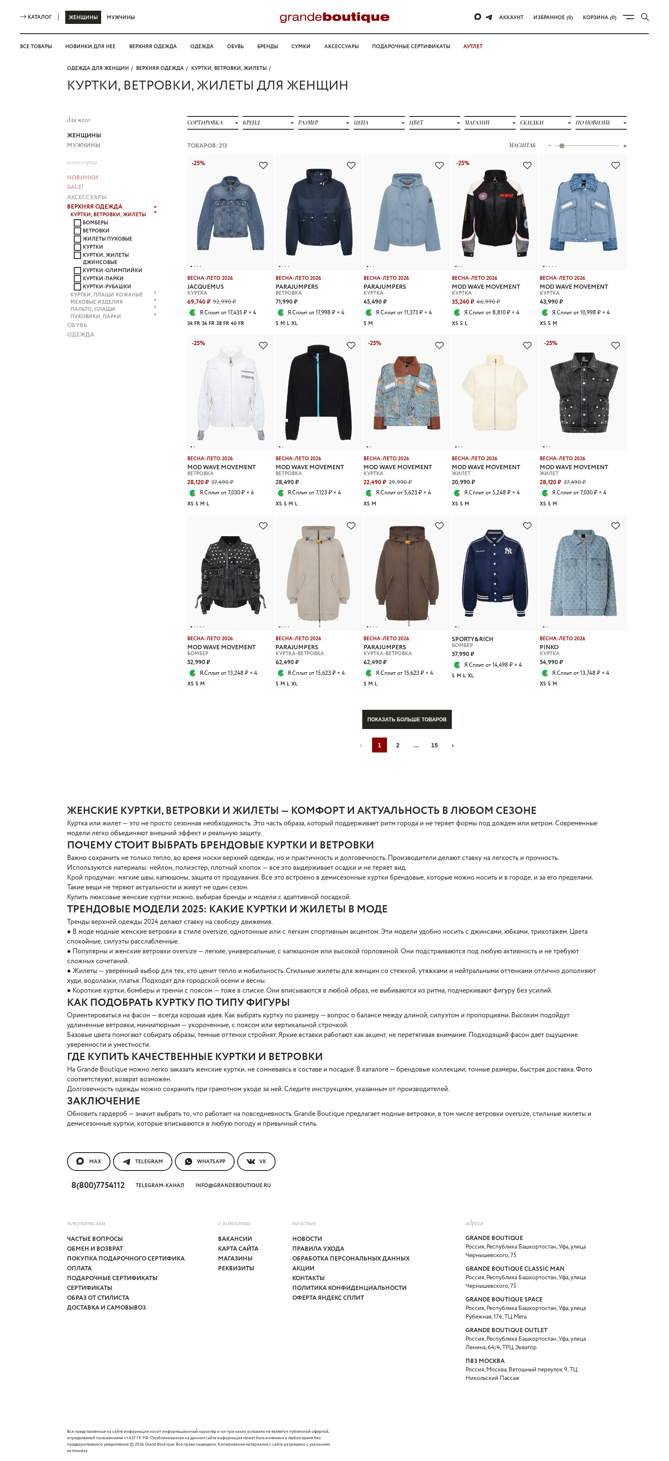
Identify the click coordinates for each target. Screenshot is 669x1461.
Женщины (83, 17)
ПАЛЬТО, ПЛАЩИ (113, 309)
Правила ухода (318, 1249)
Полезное (304, 1222)
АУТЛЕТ (473, 46)
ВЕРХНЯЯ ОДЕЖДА (160, 68)
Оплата (79, 1268)
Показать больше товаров (407, 720)
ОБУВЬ (77, 325)
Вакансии (235, 1239)
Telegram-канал (160, 1185)
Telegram (142, 1161)
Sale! (75, 187)
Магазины (235, 1259)
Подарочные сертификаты (411, 46)
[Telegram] (489, 17)
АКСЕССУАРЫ (87, 197)
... (416, 745)
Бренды (267, 46)
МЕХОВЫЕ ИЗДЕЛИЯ (113, 302)
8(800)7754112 (98, 1185)
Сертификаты (89, 1288)
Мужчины (121, 17)
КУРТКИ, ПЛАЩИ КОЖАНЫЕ (113, 295)
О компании (234, 1222)
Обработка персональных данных (351, 1259)
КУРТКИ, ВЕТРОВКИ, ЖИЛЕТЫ (229, 68)
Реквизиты (236, 1268)
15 (434, 745)
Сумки (301, 46)
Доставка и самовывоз (106, 1308)
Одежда (202, 46)
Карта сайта (238, 1249)
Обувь (235, 46)
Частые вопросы (95, 1239)
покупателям (86, 1222)
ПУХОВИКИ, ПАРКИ (113, 316)
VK (256, 1161)
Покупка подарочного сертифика (126, 1259)
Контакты (308, 1278)
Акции (303, 1268)
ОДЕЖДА (80, 335)
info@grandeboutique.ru (233, 1185)
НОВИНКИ (82, 178)
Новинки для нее (90, 46)
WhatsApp (204, 1161)
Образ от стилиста (98, 1298)
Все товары (36, 46)
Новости (307, 1239)
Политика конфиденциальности (349, 1288)
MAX (88, 1161)
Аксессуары (341, 46)
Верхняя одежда (153, 46)
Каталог (36, 17)
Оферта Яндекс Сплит (328, 1298)
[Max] (478, 17)
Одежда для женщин (98, 68)
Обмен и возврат (95, 1249)
